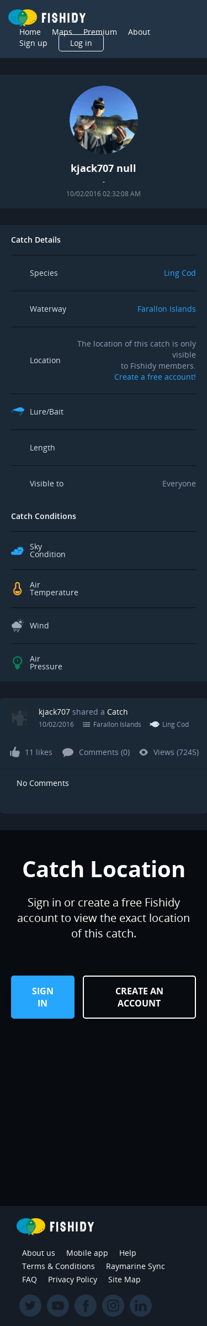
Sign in (43, 997)
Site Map (124, 1279)
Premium (100, 32)
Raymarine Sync (135, 1266)
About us (38, 1253)
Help (127, 1253)
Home (30, 32)
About (139, 32)
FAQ (29, 1279)
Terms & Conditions (58, 1266)
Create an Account (139, 997)
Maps (62, 32)
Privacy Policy (72, 1279)
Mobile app (87, 1253)
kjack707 (54, 711)
